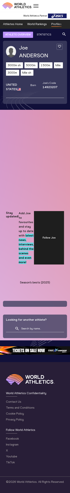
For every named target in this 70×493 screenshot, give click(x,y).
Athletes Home (13, 24)
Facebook (12, 438)
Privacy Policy (15, 419)
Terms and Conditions (20, 407)
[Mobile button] (36, 6)
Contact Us (13, 401)
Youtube (11, 456)
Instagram (12, 444)
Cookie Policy (15, 413)
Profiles (56, 24)
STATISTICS (44, 34)
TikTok (10, 462)
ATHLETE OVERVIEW (18, 34)
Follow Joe (49, 237)
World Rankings (37, 24)
